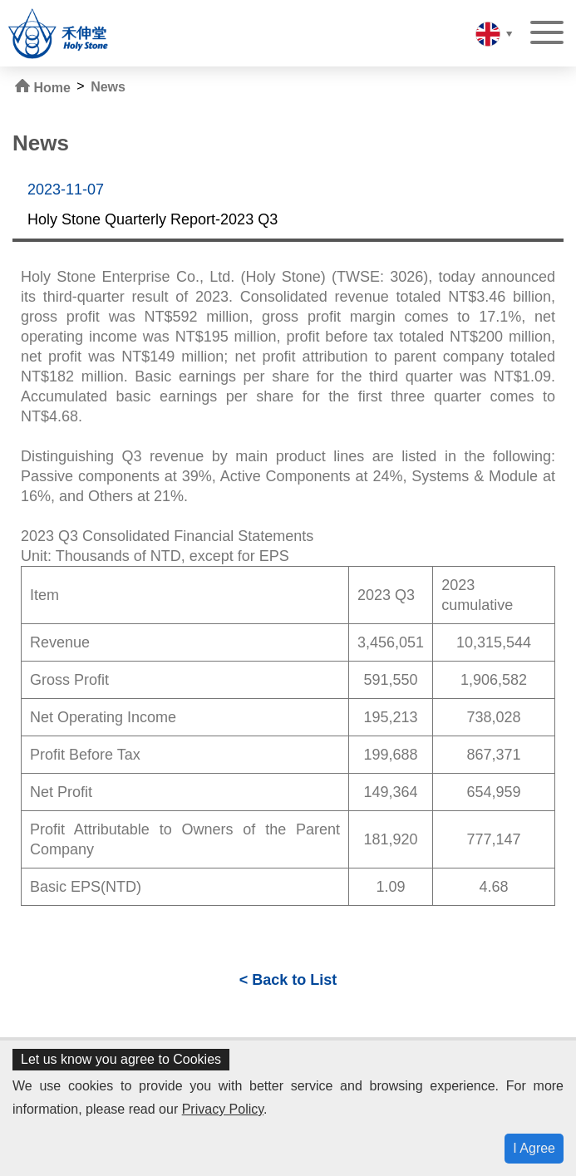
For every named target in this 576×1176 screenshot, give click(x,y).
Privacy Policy (222, 1109)
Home (43, 87)
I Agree (534, 1148)
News (108, 87)
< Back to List (288, 980)
